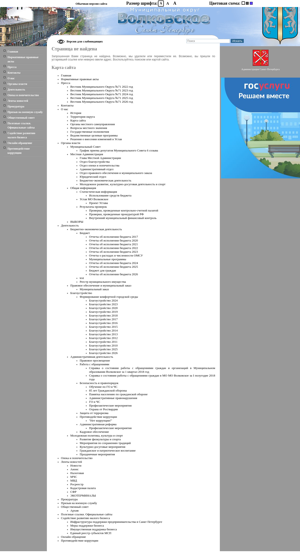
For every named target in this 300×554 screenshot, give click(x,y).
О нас (11, 78)
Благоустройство (81, 293)
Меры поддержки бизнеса (87, 525)
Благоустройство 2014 (103, 330)
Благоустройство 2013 (103, 334)
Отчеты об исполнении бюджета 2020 (113, 240)
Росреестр (76, 484)
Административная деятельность (91, 356)
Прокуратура (16, 106)
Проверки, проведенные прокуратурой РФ (116, 214)
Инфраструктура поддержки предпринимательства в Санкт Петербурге (116, 522)
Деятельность (16, 89)
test (82, 278)
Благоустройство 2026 (103, 353)
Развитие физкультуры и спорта (100, 439)
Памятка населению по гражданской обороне (118, 394)
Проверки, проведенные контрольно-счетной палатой (123, 210)
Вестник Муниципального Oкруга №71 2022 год (101, 86)
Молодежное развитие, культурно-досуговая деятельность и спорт (122, 184)
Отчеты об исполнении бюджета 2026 (113, 274)
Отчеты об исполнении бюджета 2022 (113, 248)
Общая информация (83, 188)
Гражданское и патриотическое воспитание (108, 450)
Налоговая (77, 473)
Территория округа (82, 116)
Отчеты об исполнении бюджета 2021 (113, 244)
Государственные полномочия (89, 131)
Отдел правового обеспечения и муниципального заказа (116, 173)
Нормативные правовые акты (23, 59)
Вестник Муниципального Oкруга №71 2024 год (101, 94)
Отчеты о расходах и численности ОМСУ (116, 255)
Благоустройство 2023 (103, 304)
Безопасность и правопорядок (99, 383)
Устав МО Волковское (94, 199)
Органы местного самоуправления (92, 124)
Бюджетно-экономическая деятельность (105, 180)
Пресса (12, 67)
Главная (13, 51)
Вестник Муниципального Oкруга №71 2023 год (101, 90)
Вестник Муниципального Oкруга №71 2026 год (101, 101)
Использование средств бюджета (110, 195)
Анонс (74, 469)
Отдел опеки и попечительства (99, 165)
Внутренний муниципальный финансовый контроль (123, 218)
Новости (75, 465)
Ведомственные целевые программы (94, 135)
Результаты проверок (93, 206)
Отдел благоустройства (95, 161)
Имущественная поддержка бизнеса (93, 529)
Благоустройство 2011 (103, 341)
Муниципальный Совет (85, 146)
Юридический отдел (93, 176)
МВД (73, 480)
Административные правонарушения (113, 398)
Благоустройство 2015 (103, 326)
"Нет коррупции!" (100, 420)
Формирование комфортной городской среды (109, 296)
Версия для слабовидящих (85, 41)
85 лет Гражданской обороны (108, 390)
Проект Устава (98, 203)
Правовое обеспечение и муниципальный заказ (100, 285)
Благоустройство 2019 (103, 311)
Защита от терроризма (94, 413)
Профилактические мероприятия (110, 405)
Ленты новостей (18, 100)
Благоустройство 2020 (103, 308)
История (75, 113)
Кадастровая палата (83, 488)
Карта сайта (78, 120)
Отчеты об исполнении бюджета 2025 (113, 266)
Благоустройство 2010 (103, 345)
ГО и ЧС (94, 401)
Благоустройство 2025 (103, 349)
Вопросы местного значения (88, 128)
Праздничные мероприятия (97, 454)
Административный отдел (96, 169)
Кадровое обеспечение (94, 431)
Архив (74, 510)
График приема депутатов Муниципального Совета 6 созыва (119, 150)
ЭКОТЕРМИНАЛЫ (83, 495)
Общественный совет (21, 117)
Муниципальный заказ (94, 289)
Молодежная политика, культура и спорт (96, 435)
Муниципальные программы (107, 259)
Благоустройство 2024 (103, 300)
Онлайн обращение (20, 143)
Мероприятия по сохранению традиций (105, 443)
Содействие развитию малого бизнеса (21, 135)
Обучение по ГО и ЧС (103, 386)
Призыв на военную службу (25, 112)
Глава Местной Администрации (100, 158)
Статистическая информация (98, 191)
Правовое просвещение (95, 360)
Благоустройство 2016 (103, 323)
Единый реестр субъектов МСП (90, 533)
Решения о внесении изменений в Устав (96, 139)
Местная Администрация (86, 154)
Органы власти (17, 84)
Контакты (14, 72)
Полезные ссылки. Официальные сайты (21, 125)
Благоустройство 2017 (103, 319)
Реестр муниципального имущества (103, 281)
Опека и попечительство (23, 95)
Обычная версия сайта (91, 3)
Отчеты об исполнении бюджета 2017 (113, 236)
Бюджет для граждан (102, 270)
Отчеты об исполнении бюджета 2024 (113, 263)
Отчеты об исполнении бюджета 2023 (113, 251)
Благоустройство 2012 (103, 338)
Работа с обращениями (94, 364)
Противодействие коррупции (19, 151)
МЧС (73, 477)
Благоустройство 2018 (103, 315)
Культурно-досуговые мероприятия (102, 446)
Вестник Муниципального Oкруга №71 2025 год (101, 98)
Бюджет (85, 233)
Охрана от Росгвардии (103, 409)
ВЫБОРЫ (76, 221)
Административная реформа (98, 424)
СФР (73, 492)
